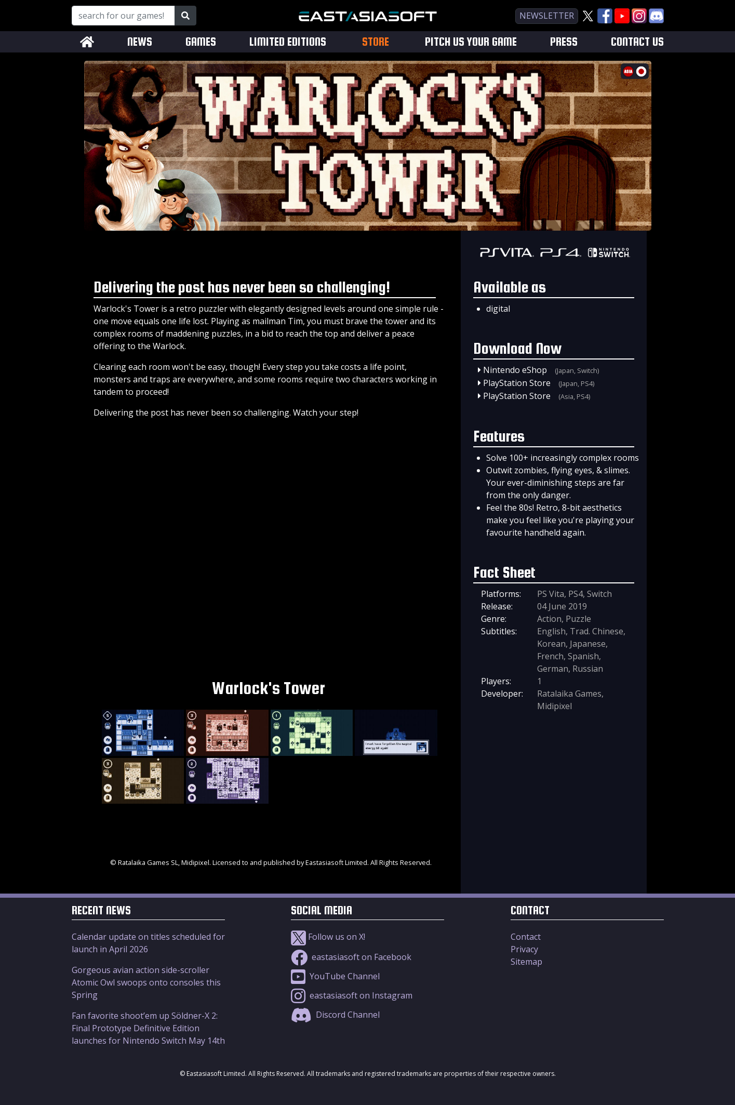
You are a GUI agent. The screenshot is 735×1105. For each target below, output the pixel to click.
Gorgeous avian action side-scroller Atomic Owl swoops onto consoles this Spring (146, 982)
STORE (375, 41)
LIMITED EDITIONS (287, 41)
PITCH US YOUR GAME (471, 41)
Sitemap (526, 961)
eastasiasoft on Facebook (351, 957)
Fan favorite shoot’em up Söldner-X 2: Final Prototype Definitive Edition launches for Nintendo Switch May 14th (148, 1028)
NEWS (139, 41)
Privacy (524, 949)
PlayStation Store (517, 383)
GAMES (200, 41)
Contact (526, 936)
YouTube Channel (335, 976)
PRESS (564, 41)
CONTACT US (637, 41)
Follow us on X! (328, 936)
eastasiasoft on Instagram (351, 995)
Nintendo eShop (515, 370)
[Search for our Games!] (123, 15)
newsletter (546, 15)
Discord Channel (335, 1014)
